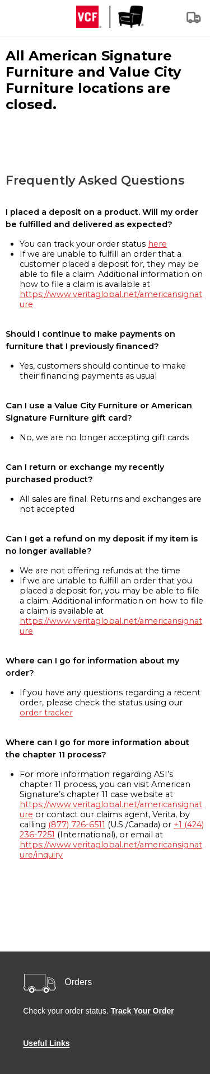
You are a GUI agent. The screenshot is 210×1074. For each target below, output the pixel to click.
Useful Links (46, 1043)
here (157, 244)
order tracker (46, 713)
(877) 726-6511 (76, 824)
